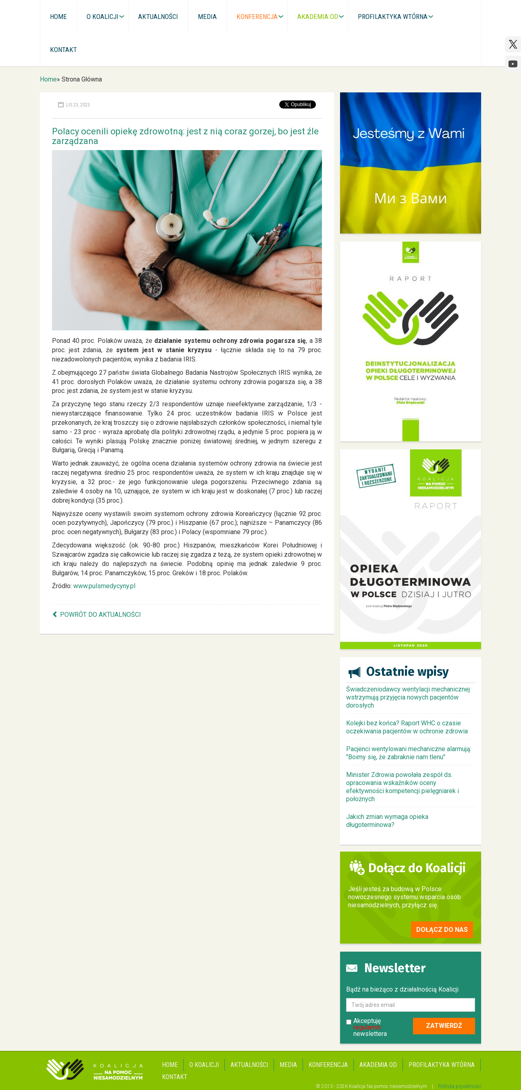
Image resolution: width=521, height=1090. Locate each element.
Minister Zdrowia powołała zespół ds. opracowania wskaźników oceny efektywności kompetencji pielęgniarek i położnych (402, 787)
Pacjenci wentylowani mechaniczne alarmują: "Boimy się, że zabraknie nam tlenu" (408, 753)
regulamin (367, 1027)
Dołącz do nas (442, 929)
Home (48, 79)
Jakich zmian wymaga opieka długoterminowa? (387, 821)
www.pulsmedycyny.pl (104, 586)
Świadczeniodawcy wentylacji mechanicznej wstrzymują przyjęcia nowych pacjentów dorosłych (408, 697)
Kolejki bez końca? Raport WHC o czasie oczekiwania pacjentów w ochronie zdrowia (407, 727)
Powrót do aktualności (100, 614)
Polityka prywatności (460, 1086)
